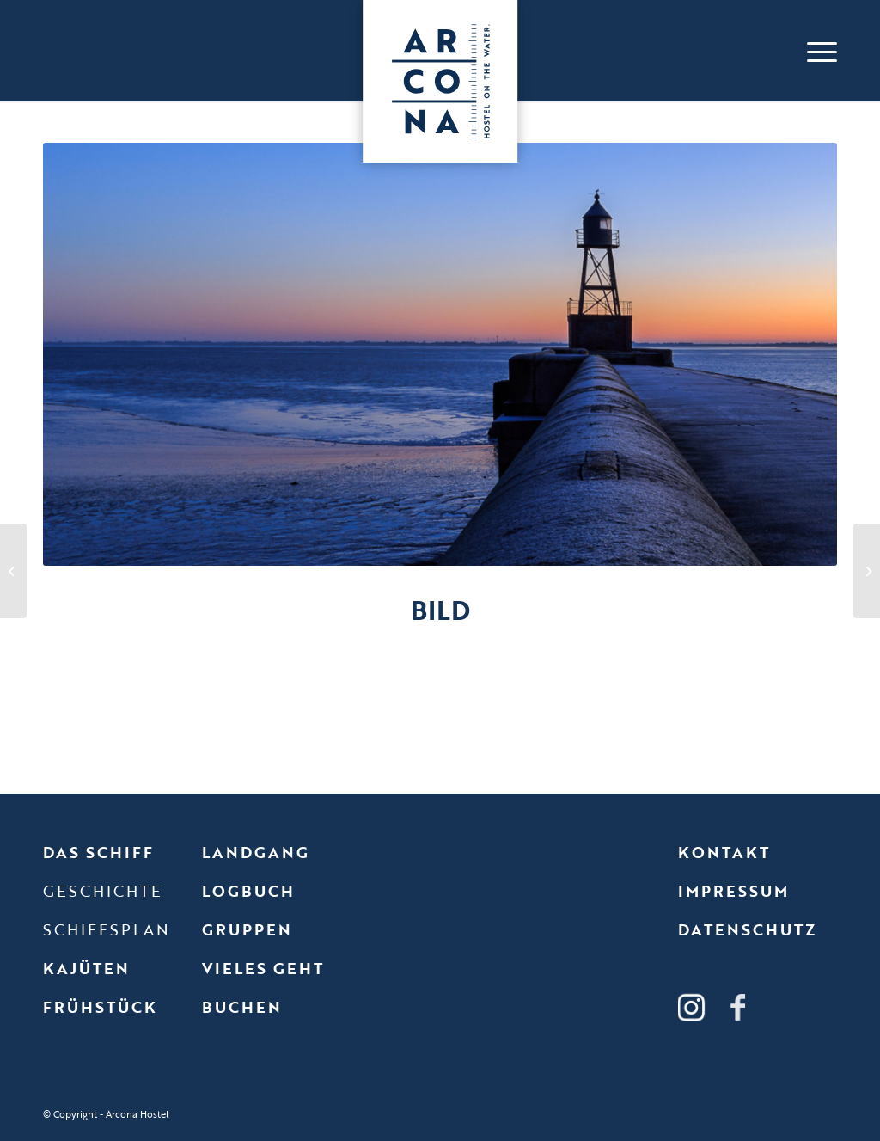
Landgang (255, 852)
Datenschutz (747, 929)
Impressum (733, 891)
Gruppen (247, 929)
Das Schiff (98, 852)
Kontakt (724, 852)
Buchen (242, 1007)
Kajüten (86, 968)
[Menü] (817, 50)
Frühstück (100, 1007)
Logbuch (248, 891)
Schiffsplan (106, 929)
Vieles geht (263, 968)
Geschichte (102, 891)
